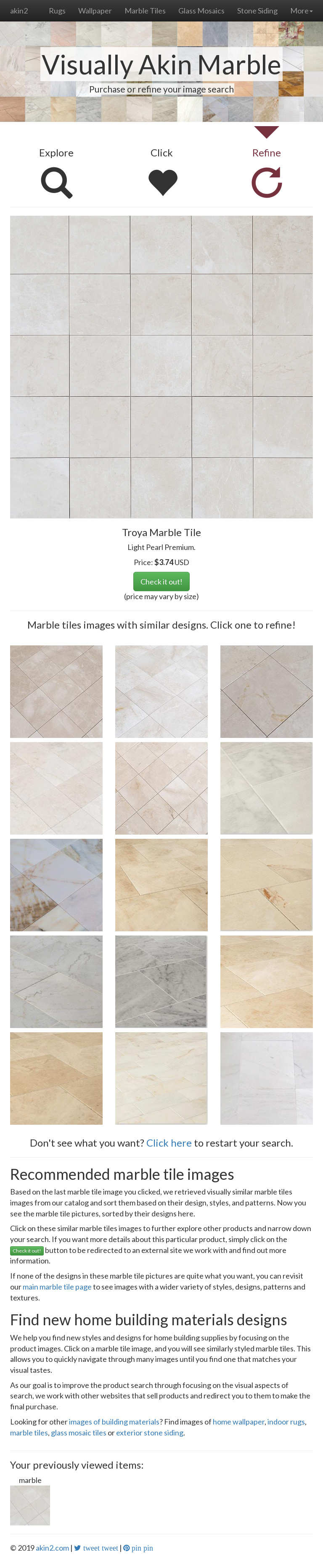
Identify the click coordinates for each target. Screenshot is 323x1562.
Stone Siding (257, 10)
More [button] (301, 10)
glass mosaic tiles (78, 1432)
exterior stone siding (149, 1432)
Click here (169, 1142)
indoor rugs (286, 1421)
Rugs (57, 10)
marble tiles (29, 1432)
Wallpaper (95, 10)
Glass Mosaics (201, 10)
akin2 (19, 10)
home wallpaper (239, 1421)
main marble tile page (57, 1286)
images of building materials (114, 1421)
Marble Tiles (145, 10)
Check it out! (161, 581)
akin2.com (52, 1547)
